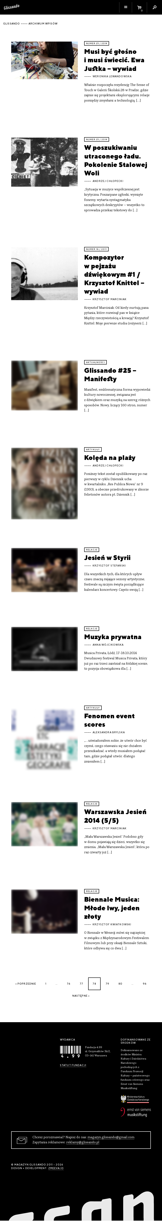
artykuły (93, 449)
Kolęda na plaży (109, 457)
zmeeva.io (56, 1168)
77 (81, 983)
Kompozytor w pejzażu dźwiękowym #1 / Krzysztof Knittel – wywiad (114, 274)
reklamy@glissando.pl (82, 1142)
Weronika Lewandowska (112, 76)
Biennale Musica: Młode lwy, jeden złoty (112, 907)
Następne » (81, 995)
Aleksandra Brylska (109, 732)
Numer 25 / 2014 (96, 43)
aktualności (95, 362)
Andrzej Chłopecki (108, 181)
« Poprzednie (25, 983)
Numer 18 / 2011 (96, 249)
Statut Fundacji (73, 1065)
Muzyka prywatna (113, 637)
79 (107, 983)
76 (68, 983)
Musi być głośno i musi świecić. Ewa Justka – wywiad (114, 59)
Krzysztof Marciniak (110, 299)
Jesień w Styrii (107, 557)
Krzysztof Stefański (109, 565)
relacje (91, 550)
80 (120, 983)
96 (145, 983)
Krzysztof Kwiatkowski (112, 924)
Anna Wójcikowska (108, 644)
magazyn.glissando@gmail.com (111, 1137)
